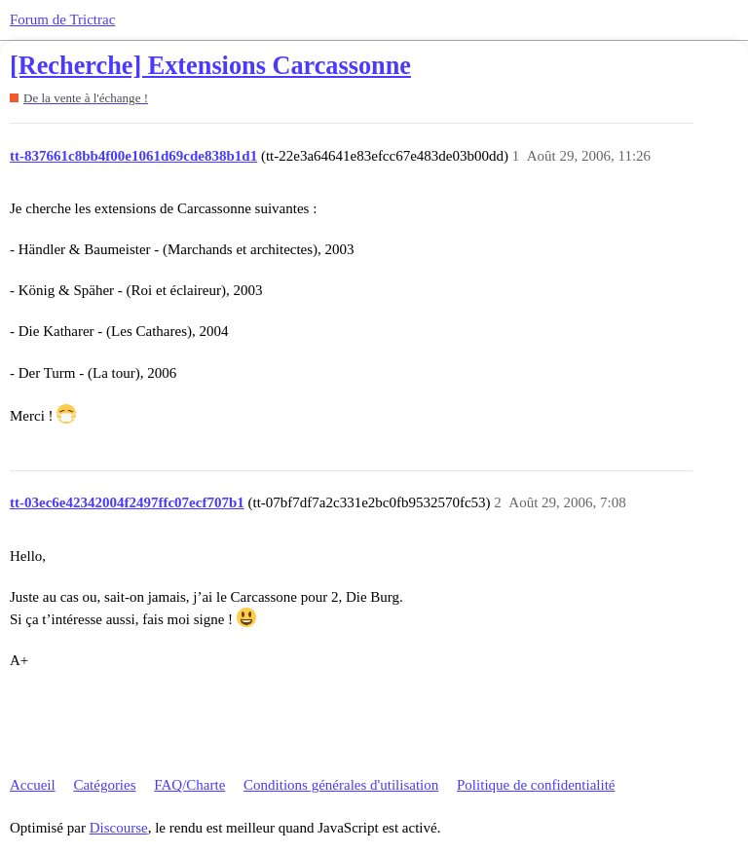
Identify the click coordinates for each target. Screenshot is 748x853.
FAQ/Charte (189, 785)
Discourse (119, 827)
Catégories (104, 785)
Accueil (33, 785)
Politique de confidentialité (536, 785)
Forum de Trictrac (62, 19)
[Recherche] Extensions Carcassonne (210, 66)
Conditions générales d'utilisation (340, 785)
